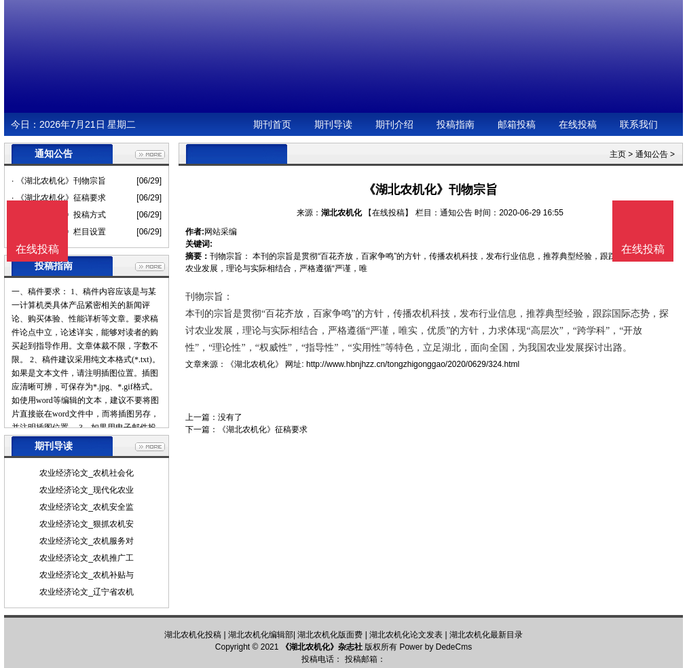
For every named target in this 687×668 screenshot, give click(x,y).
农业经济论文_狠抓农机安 (86, 524)
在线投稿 (578, 124)
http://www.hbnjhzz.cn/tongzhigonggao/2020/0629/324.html (412, 364)
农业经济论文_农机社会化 (86, 473)
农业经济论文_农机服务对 (86, 541)
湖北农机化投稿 (192, 634)
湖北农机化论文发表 (406, 634)
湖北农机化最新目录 (486, 634)
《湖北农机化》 (254, 364)
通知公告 (651, 154)
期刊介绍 (394, 124)
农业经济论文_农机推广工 (86, 558)
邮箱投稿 (517, 124)
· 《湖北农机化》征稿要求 (59, 198)
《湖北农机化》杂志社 (322, 647)
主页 (618, 154)
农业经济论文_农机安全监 (86, 507)
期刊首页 (272, 124)
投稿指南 (456, 124)
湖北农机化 (341, 212)
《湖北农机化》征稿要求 (263, 429)
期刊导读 (333, 124)
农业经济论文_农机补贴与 (86, 575)
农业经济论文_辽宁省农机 (86, 592)
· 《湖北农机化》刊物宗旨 (59, 181)
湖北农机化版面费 (330, 634)
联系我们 (639, 124)
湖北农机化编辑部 (260, 634)
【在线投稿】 (388, 212)
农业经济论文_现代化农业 (86, 490)
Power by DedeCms (435, 647)
